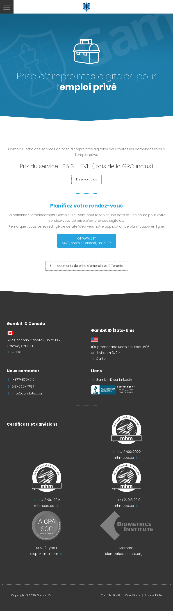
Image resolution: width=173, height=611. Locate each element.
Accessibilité (153, 595)
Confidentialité (111, 595)
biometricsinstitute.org (124, 553)
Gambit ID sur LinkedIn (114, 379)
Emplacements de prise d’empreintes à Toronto (86, 266)
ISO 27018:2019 (129, 500)
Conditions (132, 595)
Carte (16, 352)
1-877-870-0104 (24, 379)
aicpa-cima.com (44, 553)
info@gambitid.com (28, 393)
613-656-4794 (23, 386)
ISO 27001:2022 (129, 452)
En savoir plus (86, 179)
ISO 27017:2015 (49, 500)
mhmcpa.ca (124, 457)
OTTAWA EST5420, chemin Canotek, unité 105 (87, 240)
